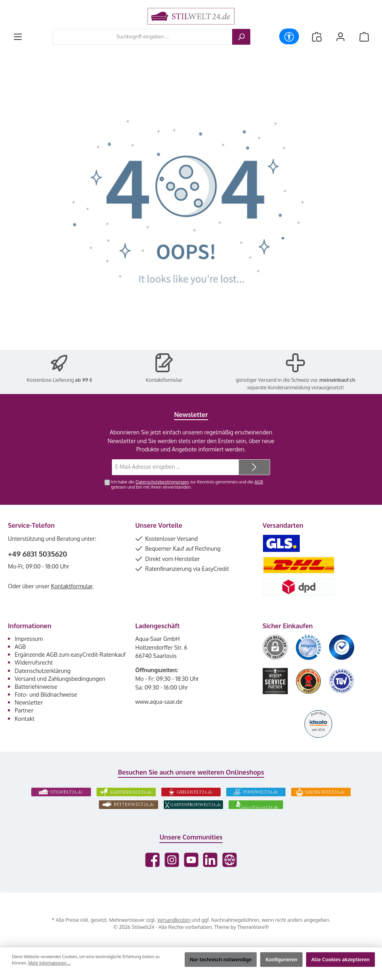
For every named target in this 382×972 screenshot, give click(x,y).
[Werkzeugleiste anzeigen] (289, 36)
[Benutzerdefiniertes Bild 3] (341, 647)
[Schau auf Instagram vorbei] (172, 860)
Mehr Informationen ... (49, 963)
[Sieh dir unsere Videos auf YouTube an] (191, 860)
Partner (24, 710)
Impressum (29, 638)
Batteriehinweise (36, 686)
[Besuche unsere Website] (229, 860)
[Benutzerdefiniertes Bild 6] (341, 681)
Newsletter (29, 702)
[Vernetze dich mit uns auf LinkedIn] (210, 860)
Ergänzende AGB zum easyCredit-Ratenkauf (70, 654)
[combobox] (143, 37)
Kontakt (24, 718)
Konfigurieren (281, 959)
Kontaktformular (164, 380)
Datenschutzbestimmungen (162, 482)
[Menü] (18, 36)
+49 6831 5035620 (37, 553)
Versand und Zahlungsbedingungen (60, 678)
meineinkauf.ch (338, 380)
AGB (258, 482)
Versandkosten (173, 920)
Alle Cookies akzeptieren (340, 959)
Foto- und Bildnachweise (46, 694)
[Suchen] (241, 37)
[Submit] (254, 467)
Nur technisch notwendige (221, 959)
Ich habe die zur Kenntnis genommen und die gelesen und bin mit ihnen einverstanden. (187, 484)
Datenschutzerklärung (42, 670)
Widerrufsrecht (34, 662)
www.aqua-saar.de (158, 701)
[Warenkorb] (364, 36)
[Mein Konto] (340, 36)
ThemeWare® (253, 927)
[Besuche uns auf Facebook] (152, 860)
